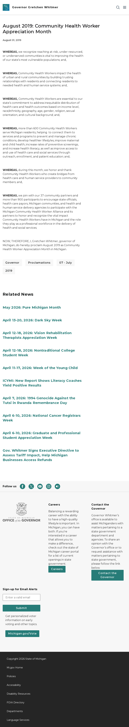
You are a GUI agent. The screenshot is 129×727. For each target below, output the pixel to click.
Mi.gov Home (15, 667)
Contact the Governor (107, 575)
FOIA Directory (15, 702)
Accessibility (14, 685)
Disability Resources (18, 693)
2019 (8, 270)
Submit (21, 608)
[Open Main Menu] (125, 7)
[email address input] (21, 597)
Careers (57, 569)
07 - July (65, 262)
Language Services (18, 719)
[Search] (118, 7)
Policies (11, 676)
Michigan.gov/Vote (22, 633)
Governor (12, 262)
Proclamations (39, 262)
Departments (15, 711)
